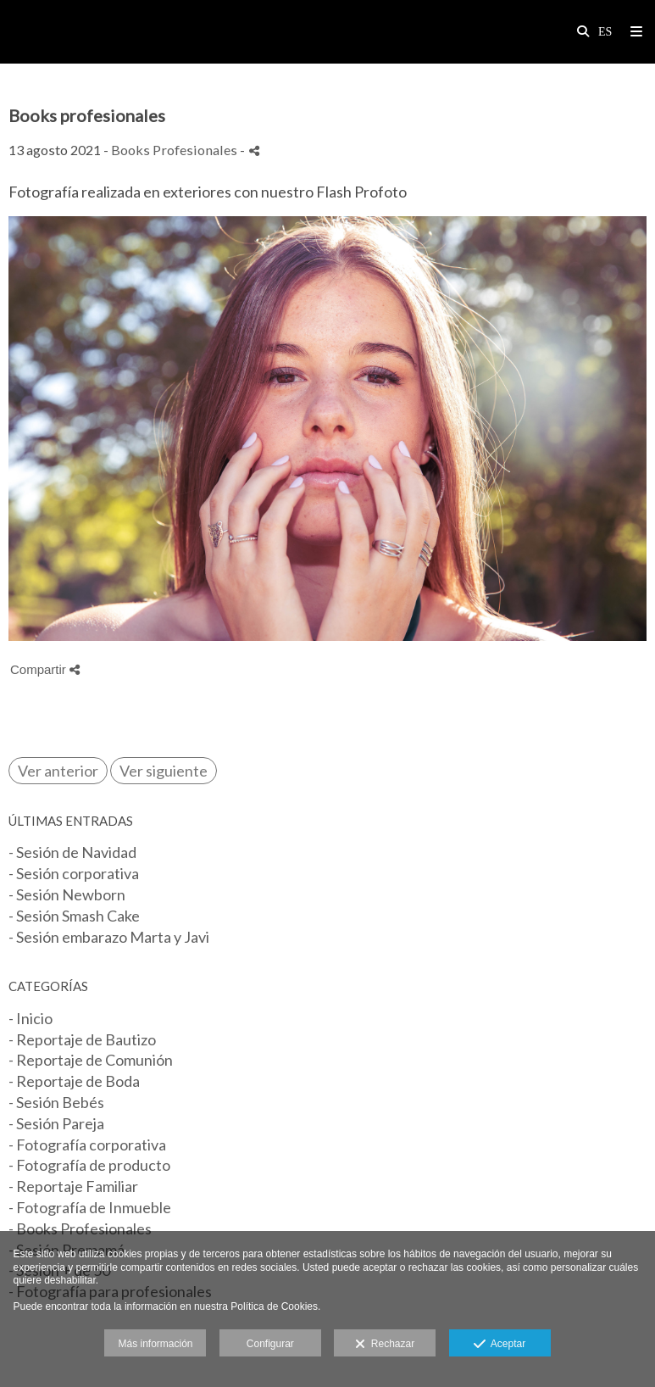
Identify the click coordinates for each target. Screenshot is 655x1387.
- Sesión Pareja (56, 1123)
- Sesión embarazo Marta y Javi (108, 936)
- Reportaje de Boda (74, 1081)
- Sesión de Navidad (72, 852)
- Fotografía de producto (89, 1165)
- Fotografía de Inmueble (89, 1207)
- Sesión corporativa (73, 873)
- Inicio (30, 1018)
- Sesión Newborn (66, 894)
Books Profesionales (174, 150)
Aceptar (499, 1344)
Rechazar (384, 1344)
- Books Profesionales (80, 1228)
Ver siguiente (163, 770)
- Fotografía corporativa (87, 1144)
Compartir (45, 669)
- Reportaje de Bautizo (82, 1039)
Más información (155, 1344)
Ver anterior (58, 770)
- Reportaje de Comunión (90, 1059)
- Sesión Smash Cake (74, 915)
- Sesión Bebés (56, 1102)
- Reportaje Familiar (73, 1186)
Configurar (270, 1344)
